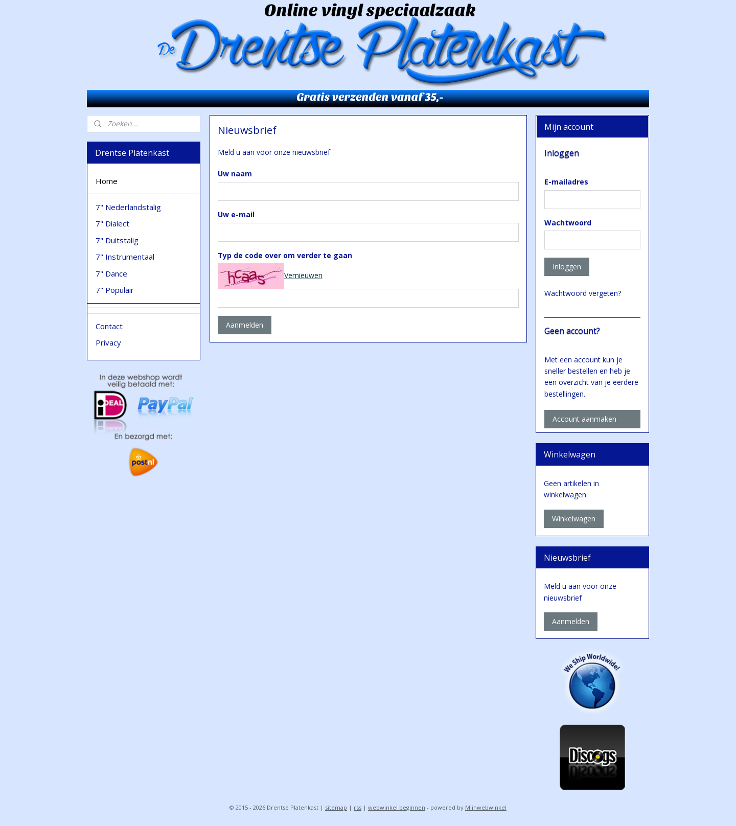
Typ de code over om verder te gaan (284, 255)
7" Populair (115, 290)
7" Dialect (112, 223)
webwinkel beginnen (396, 807)
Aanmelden (244, 325)
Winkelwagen (573, 518)
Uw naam (234, 173)
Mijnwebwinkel (486, 807)
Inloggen (567, 266)
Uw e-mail (235, 214)
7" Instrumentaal (125, 256)
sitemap (336, 807)
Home (107, 181)
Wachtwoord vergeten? (582, 293)
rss (357, 807)
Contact (109, 326)
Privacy (108, 342)
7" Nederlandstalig (128, 207)
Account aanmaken (584, 419)
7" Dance (111, 273)
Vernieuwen (303, 275)
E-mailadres (566, 182)
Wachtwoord (567, 222)
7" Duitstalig (117, 240)
